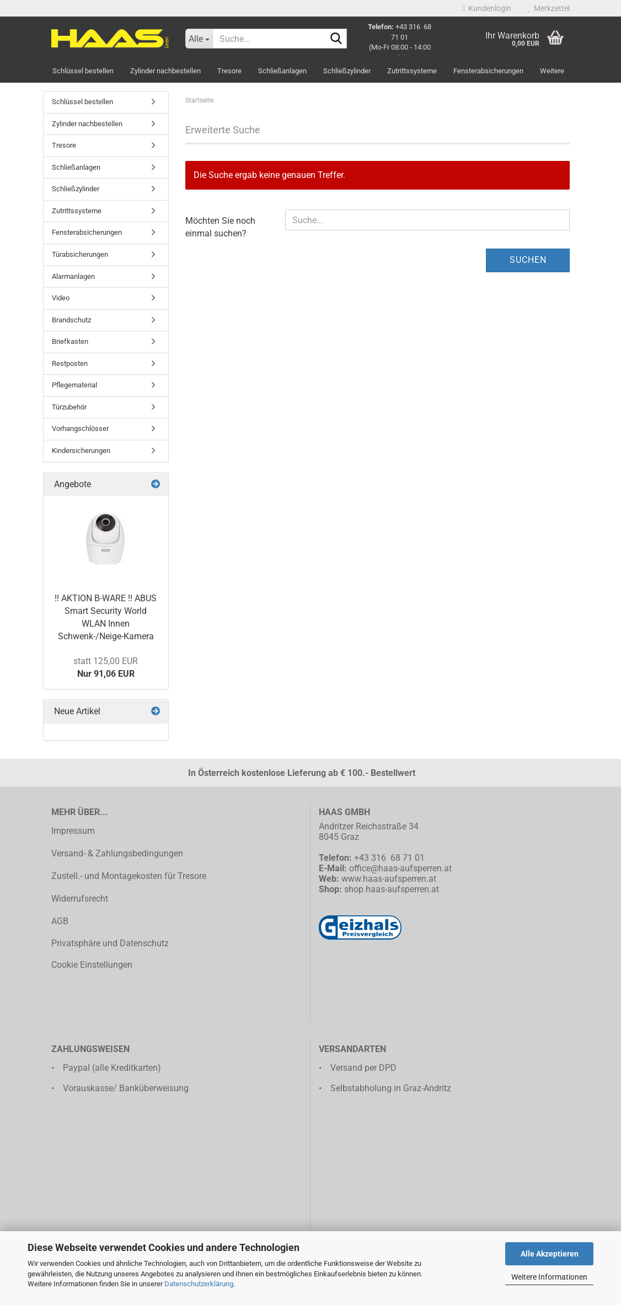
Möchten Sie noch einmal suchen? (220, 227)
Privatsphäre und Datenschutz (110, 943)
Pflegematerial (74, 385)
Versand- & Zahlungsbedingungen (117, 853)
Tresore (229, 71)
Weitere (552, 71)
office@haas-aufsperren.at (400, 868)
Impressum (73, 831)
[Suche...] (199, 38)
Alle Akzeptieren (550, 1253)
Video (60, 298)
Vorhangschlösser (80, 428)
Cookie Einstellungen (91, 964)
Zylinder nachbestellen (165, 71)
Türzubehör (69, 407)
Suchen (528, 260)
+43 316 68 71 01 (389, 858)
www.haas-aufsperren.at (388, 878)
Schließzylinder (347, 71)
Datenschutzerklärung (198, 1284)
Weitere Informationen (549, 1276)
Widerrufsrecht (79, 898)
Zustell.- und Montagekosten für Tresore (128, 876)
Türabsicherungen (80, 254)
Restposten (70, 363)
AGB (59, 921)
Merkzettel (549, 8)
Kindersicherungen (81, 450)
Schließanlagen (282, 71)
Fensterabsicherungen (488, 71)
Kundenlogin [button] (486, 8)
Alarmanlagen (73, 276)
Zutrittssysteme (412, 71)
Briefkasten (70, 341)
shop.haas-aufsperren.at (391, 889)
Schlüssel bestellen (83, 71)
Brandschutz (71, 320)
